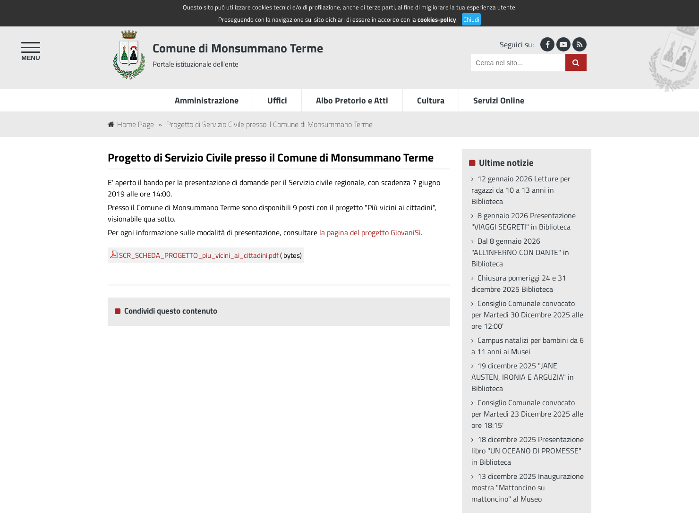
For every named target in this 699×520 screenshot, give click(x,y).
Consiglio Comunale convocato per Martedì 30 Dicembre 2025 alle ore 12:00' (527, 315)
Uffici (277, 100)
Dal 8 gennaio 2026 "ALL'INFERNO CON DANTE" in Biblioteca (520, 252)
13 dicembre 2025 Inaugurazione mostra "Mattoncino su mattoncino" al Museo (527, 487)
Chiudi (471, 19)
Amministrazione (207, 100)
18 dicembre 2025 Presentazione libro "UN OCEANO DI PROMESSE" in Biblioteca (527, 451)
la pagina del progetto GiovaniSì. (370, 232)
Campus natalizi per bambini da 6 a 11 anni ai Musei (527, 345)
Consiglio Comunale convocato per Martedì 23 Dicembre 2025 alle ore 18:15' (527, 414)
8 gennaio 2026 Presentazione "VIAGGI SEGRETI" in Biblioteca (523, 221)
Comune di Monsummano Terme (238, 48)
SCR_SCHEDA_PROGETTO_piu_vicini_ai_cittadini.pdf (199, 255)
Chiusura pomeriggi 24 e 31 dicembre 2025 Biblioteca (518, 283)
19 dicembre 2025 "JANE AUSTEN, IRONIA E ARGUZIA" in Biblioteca (522, 377)
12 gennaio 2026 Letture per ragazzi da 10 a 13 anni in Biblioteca (521, 190)
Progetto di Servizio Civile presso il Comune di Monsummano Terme (269, 124)
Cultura (430, 100)
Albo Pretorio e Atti (352, 100)
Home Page (131, 124)
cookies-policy (437, 19)
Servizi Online (498, 100)
